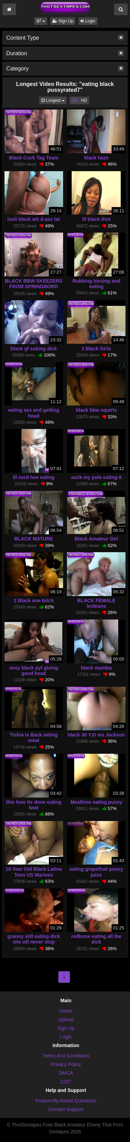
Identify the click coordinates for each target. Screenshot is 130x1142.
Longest (54, 100)
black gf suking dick (33, 348)
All (74, 100)
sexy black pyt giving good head (33, 670)
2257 (65, 1081)
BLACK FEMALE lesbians (96, 603)
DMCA (66, 1073)
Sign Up (62, 21)
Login (87, 21)
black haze (96, 157)
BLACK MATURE (33, 538)
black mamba (96, 668)
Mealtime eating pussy (96, 802)
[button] (40, 21)
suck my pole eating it (96, 477)
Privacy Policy (66, 1064)
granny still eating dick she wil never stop (33, 939)
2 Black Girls (96, 348)
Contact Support (65, 1109)
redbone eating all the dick (96, 939)
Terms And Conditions (65, 1055)
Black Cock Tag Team (34, 157)
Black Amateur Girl (96, 538)
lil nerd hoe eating (33, 477)
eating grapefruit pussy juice (96, 871)
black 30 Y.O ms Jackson (96, 735)
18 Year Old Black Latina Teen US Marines (34, 871)
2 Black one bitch (34, 600)
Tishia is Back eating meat (34, 737)
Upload (65, 1019)
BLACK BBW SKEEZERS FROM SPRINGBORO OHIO (33, 286)
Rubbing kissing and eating (96, 283)
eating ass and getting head (33, 412)
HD (84, 100)
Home (65, 1011)
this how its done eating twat (33, 804)
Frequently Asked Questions (65, 1100)
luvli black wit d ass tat (33, 219)
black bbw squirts (96, 410)
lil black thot (96, 219)
